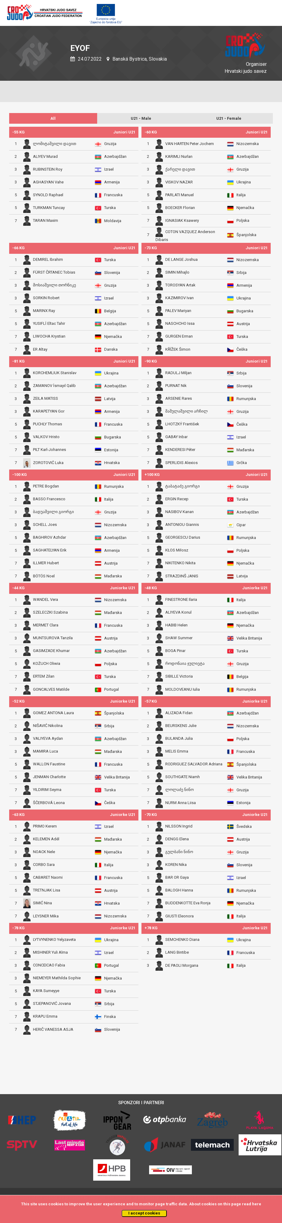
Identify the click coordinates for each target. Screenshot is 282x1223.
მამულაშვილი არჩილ (186, 411)
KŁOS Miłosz (176, 550)
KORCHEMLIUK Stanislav (54, 373)
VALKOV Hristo (46, 437)
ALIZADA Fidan (178, 713)
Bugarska (244, 311)
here (256, 1204)
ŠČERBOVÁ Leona (49, 802)
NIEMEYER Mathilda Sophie (57, 978)
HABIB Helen (176, 625)
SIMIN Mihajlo (177, 272)
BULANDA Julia (179, 738)
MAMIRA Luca (45, 751)
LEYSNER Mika (46, 916)
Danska (111, 349)
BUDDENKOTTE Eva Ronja (188, 903)
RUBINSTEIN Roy (47, 169)
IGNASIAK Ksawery (182, 220)
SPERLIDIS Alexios (181, 462)
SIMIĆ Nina (42, 903)
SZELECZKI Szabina (50, 612)
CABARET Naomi (48, 877)
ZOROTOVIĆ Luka (48, 462)
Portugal (111, 689)
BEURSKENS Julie (180, 726)
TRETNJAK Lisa (46, 890)
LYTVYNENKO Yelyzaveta (54, 940)
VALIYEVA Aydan (48, 738)
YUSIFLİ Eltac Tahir (49, 323)
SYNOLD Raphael (48, 195)
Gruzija (110, 143)
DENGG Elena (177, 839)
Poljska (242, 220)
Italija (241, 195)
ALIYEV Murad (45, 156)
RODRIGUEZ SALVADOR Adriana (193, 764)
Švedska (244, 826)
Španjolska (246, 234)
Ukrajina (243, 182)
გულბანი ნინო (179, 852)
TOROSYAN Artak (180, 285)
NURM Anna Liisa (180, 802)
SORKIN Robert (46, 298)
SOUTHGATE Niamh (182, 777)
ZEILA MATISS (45, 398)
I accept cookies (144, 1213)
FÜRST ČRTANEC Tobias (54, 272)
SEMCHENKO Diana (182, 940)
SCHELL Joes (45, 525)
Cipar (241, 525)
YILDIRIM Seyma (47, 790)
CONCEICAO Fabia (49, 965)
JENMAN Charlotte (49, 777)
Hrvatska (112, 462)
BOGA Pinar (175, 651)
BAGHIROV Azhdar (49, 537)
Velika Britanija (249, 638)
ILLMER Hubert (46, 563)
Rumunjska (246, 398)
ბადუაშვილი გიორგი (53, 512)
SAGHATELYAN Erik (50, 550)
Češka (241, 349)
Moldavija (112, 220)
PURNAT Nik (176, 386)
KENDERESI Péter (180, 450)
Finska (110, 1016)
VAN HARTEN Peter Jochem (189, 143)
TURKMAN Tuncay (49, 207)
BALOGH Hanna (179, 890)
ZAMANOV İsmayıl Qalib (54, 386)
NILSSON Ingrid (178, 826)
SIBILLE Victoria (179, 676)
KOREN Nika (176, 865)
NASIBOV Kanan (179, 512)
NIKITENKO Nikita (180, 563)
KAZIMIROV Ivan (179, 298)
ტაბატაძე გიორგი (182, 486)
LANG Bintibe (177, 952)
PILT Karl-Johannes (49, 450)
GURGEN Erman (179, 336)
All (53, 118)
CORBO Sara (44, 865)
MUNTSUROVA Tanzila (53, 638)
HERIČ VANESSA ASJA (53, 1029)
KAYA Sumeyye (46, 991)
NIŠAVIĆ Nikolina (48, 726)
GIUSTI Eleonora (179, 916)
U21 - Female (228, 118)
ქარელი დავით (180, 169)
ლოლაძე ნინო (179, 790)
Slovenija (112, 272)
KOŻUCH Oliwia (46, 663)
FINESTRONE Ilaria (181, 599)
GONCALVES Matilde (51, 689)
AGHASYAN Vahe (48, 182)
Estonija (111, 450)
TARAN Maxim (45, 220)
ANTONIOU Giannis (182, 525)
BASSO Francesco (49, 499)
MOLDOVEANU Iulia (182, 689)
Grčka (241, 462)
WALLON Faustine (49, 764)
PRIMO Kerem (45, 826)
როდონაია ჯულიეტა (185, 663)
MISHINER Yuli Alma (50, 952)
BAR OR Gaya (177, 877)
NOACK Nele (44, 852)
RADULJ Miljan (178, 373)
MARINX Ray (44, 311)
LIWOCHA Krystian (49, 336)
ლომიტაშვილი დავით (54, 143)
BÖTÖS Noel (44, 576)
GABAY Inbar (176, 437)
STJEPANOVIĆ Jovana (52, 1003)
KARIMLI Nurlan (178, 156)
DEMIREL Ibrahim (48, 259)
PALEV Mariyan (178, 311)
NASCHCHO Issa (180, 323)
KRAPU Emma (45, 1016)
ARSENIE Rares (178, 398)
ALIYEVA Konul (178, 612)
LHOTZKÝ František (182, 424)
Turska (110, 207)
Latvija (109, 398)
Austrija (243, 323)
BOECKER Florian (180, 207)
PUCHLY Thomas (47, 424)
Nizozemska (247, 143)
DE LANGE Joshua (181, 259)
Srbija (241, 272)
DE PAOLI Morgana (181, 965)
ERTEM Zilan (43, 676)
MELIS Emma (176, 751)
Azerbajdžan (115, 156)
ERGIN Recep (177, 499)
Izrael (109, 169)
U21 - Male (141, 118)
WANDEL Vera (45, 599)
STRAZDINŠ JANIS (181, 576)
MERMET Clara (45, 625)
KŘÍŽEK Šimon (177, 349)
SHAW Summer (178, 638)
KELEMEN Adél (46, 839)
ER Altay (40, 349)
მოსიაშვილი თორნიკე (54, 285)
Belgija (110, 311)
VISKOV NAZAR (179, 182)
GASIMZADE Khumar (51, 651)
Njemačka (245, 207)
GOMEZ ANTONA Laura (53, 713)
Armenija (112, 182)
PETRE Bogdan (46, 486)
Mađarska (245, 450)
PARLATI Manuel (179, 195)
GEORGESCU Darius (182, 537)
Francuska (113, 195)
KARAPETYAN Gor (48, 411)
